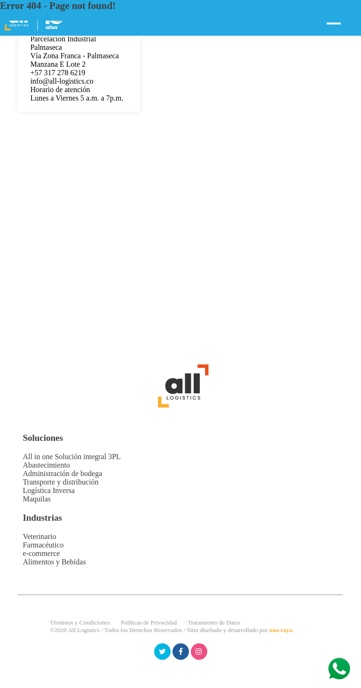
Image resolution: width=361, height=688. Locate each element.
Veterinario (39, 536)
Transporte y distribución (60, 482)
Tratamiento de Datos (214, 622)
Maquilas (37, 499)
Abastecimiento (46, 465)
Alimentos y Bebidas (54, 562)
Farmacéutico (43, 545)
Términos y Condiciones (80, 622)
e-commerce (41, 553)
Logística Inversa (49, 490)
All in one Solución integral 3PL (71, 457)
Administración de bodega (62, 473)
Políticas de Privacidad (149, 622)
